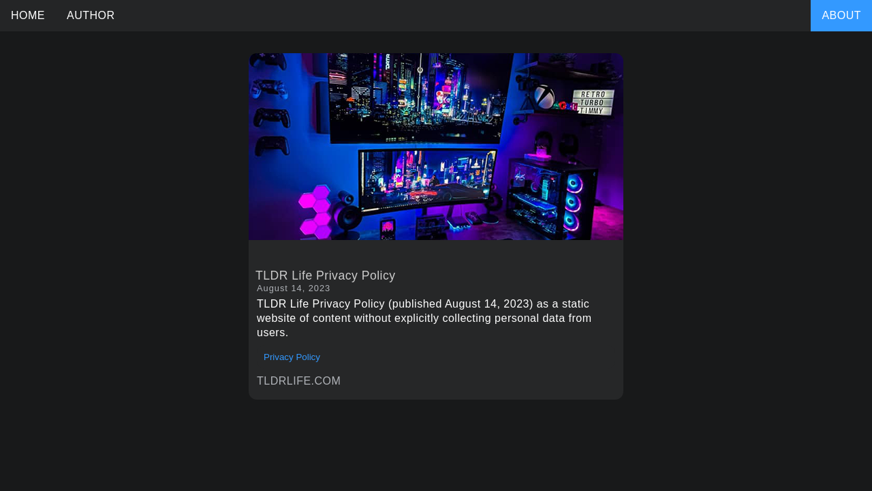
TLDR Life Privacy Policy (325, 275)
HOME (28, 15)
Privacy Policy (292, 357)
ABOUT (841, 15)
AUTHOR (91, 15)
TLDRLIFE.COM (299, 381)
